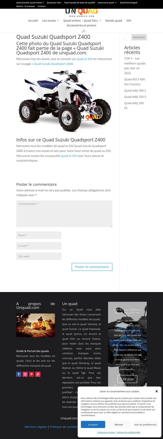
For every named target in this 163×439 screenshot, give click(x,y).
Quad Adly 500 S (135, 90)
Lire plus (127, 379)
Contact (42, 6)
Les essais (49, 20)
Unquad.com (27, 307)
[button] (156, 391)
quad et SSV (84, 59)
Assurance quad (106, 3)
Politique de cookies (106, 432)
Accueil (33, 20)
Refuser (119, 424)
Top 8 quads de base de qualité (79, 3)
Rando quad (114, 20)
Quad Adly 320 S (135, 97)
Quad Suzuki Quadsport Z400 (53, 64)
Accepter (93, 424)
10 (139, 385)
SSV (128, 20)
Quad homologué (128, 3)
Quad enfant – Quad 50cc (80, 20)
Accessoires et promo (81, 25)
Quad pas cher (54, 3)
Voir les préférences (145, 424)
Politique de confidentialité (128, 432)
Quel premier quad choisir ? (30, 3)
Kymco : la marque (25, 6)
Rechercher (139, 37)
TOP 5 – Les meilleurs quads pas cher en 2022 (127, 312)
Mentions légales (36, 427)
